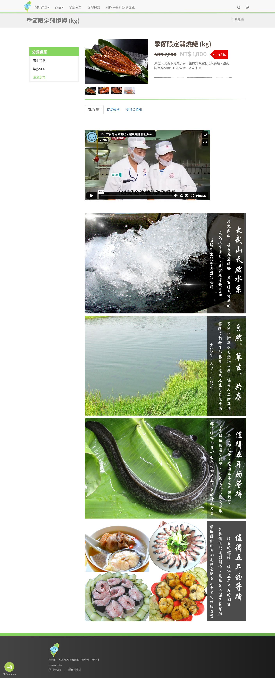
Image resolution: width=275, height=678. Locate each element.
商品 (59, 7)
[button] (247, 7)
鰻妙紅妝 (39, 68)
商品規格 (113, 109)
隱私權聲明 (74, 669)
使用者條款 (55, 669)
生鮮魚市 (237, 19)
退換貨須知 (134, 109)
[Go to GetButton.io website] (9, 674)
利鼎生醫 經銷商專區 (120, 7)
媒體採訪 (94, 7)
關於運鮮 (42, 7)
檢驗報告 (75, 7)
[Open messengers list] (9, 667)
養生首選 (39, 60)
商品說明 (94, 109)
